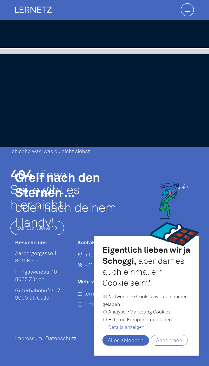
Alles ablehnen (125, 340)
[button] (187, 9)
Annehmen (169, 340)
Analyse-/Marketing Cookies (139, 312)
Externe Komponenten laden (140, 319)
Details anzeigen (126, 327)
